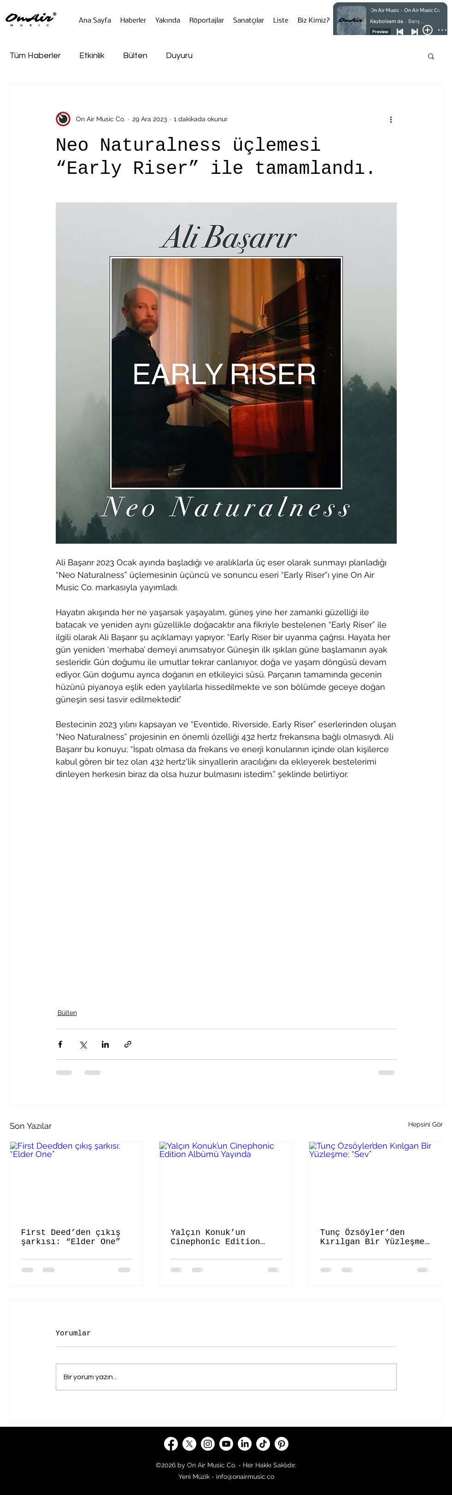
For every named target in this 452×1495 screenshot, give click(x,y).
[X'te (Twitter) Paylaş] (82, 1044)
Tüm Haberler (35, 55)
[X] (189, 1444)
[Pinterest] (281, 1444)
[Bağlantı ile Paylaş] (127, 1044)
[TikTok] (263, 1444)
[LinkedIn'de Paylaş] (105, 1044)
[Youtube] (226, 1444)
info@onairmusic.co (245, 1476)
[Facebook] (171, 1444)
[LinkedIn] (245, 1444)
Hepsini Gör (425, 1124)
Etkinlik (92, 55)
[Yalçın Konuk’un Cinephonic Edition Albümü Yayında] (226, 1179)
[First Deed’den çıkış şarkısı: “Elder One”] (76, 1179)
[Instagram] (208, 1444)
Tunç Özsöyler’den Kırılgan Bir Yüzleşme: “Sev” (375, 1237)
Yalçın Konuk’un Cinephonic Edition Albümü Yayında (215, 1237)
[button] (431, 55)
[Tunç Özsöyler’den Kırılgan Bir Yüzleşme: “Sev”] (375, 1179)
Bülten (135, 55)
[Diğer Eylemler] (391, 119)
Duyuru (179, 55)
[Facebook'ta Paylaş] (60, 1044)
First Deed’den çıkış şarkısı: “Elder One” (71, 1237)
